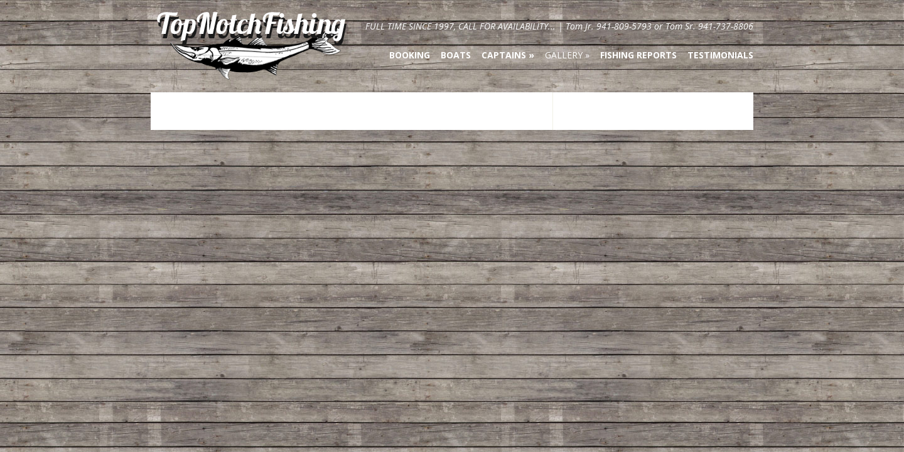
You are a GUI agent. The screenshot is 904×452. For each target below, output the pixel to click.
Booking (409, 55)
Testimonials (720, 55)
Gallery (564, 55)
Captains (504, 55)
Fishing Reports (638, 55)
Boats (456, 55)
